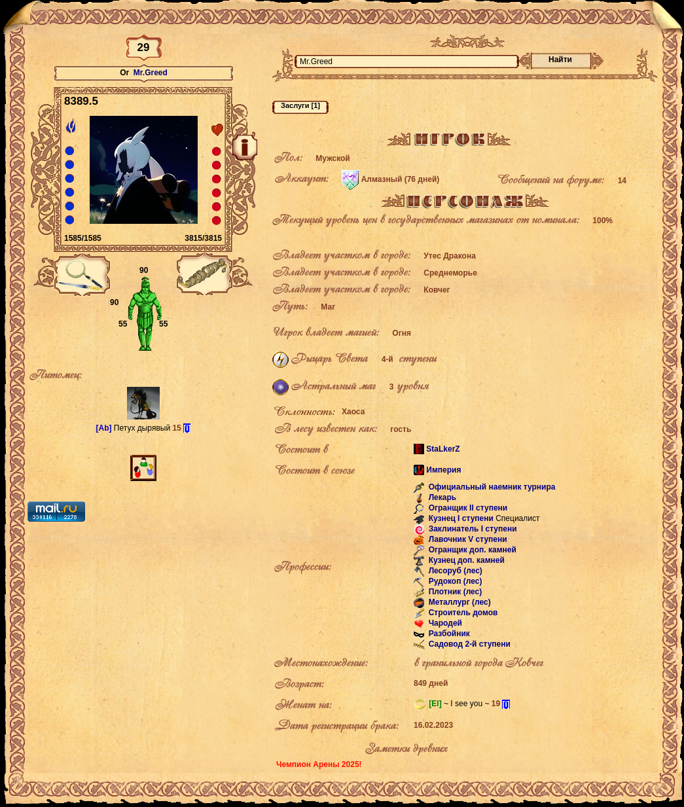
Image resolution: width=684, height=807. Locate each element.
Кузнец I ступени (460, 519)
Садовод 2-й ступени (468, 644)
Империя (443, 470)
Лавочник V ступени (466, 540)
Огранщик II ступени (466, 508)
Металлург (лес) (458, 602)
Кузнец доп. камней (465, 560)
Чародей (444, 623)
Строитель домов (461, 613)
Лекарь (441, 498)
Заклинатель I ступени (471, 529)
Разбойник (447, 634)
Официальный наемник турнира (490, 487)
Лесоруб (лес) (454, 571)
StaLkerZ (442, 449)
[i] (186, 428)
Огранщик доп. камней (471, 550)
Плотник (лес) (454, 592)
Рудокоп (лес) (454, 581)
